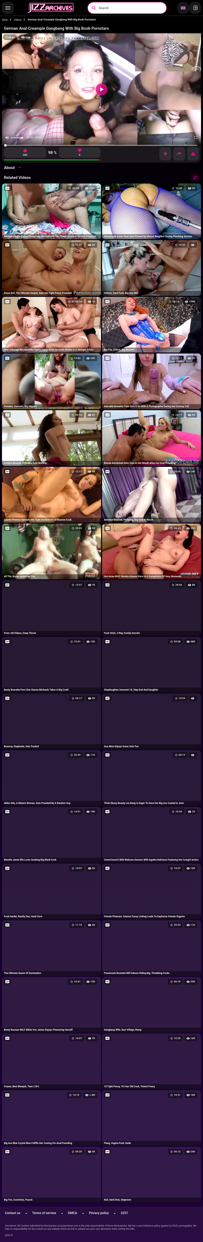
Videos (18, 19)
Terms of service (44, 1213)
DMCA (72, 1213)
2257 (124, 1213)
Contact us (12, 1213)
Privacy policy (99, 1213)
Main (5, 19)
